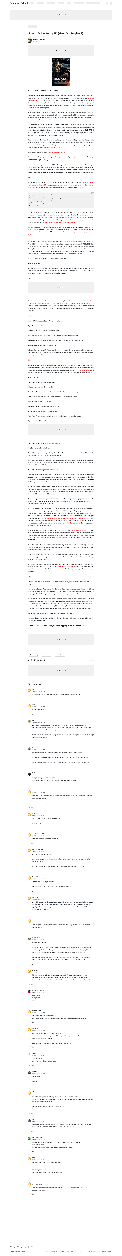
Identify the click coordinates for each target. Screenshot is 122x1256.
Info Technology (33, 655)
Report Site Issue (79, 3)
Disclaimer (61, 3)
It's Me (32, 3)
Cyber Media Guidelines (93, 3)
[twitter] (35, 660)
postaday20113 (46, 655)
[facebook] (28, 660)
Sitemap (69, 3)
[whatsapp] (38, 660)
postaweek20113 (60, 655)
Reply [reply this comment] (31, 698)
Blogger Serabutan (39, 39)
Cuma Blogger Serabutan (72, 117)
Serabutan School (19, 3)
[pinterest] (32, 660)
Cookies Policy (51, 3)
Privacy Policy (41, 3)
